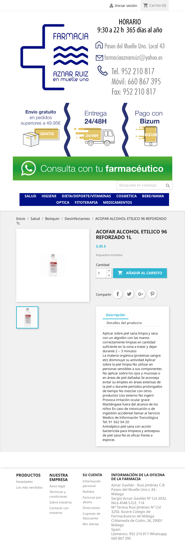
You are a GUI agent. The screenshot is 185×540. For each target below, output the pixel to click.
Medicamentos (117, 202)
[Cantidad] (101, 273)
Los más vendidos (29, 487)
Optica (62, 202)
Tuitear (129, 294)
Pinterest (152, 294)
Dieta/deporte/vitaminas (86, 196)
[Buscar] (144, 185)
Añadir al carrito (140, 273)
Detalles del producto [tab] (124, 323)
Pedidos (88, 491)
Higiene (49, 196)
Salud (30, 196)
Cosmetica (126, 196)
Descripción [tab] (115, 315)
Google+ (140, 294)
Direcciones (91, 508)
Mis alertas (91, 524)
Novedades (24, 481)
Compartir (117, 294)
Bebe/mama (153, 196)
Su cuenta (92, 474)
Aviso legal (57, 486)
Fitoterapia (86, 202)
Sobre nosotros (60, 502)
